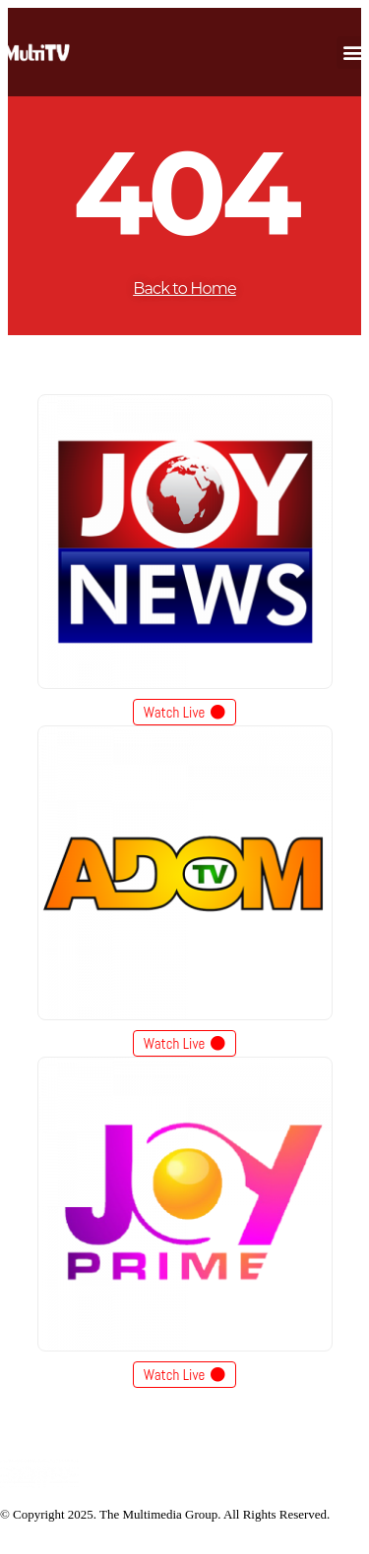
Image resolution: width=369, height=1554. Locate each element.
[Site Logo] (39, 1483)
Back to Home (184, 288)
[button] (353, 52)
